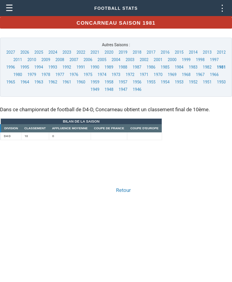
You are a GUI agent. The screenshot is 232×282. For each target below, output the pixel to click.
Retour (123, 190)
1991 (81, 67)
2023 (66, 52)
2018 (137, 52)
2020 (109, 52)
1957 (123, 82)
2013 (207, 52)
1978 (45, 74)
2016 (165, 52)
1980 (17, 74)
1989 (109, 67)
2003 (130, 60)
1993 (52, 67)
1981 (221, 67)
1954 (165, 82)
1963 (38, 82)
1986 (150, 67)
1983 (193, 67)
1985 (165, 67)
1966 (214, 74)
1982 (207, 67)
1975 (88, 74)
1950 (221, 82)
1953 (179, 82)
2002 (144, 60)
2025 (38, 52)
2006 (88, 60)
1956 (137, 82)
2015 (179, 52)
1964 (24, 82)
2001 (158, 60)
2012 (221, 52)
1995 (24, 67)
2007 (74, 60)
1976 (74, 74)
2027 (10, 52)
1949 (95, 89)
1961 (66, 82)
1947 (123, 89)
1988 (122, 67)
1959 (95, 82)
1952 (193, 82)
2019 (123, 52)
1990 (95, 67)
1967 (200, 74)
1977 (59, 74)
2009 (45, 60)
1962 (52, 82)
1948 (109, 89)
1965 (10, 82)
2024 (52, 52)
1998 (200, 60)
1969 (172, 74)
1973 (116, 74)
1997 (214, 60)
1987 (136, 67)
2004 (116, 60)
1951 (207, 82)
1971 (144, 74)
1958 (109, 82)
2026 (24, 52)
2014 (193, 52)
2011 (17, 60)
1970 (158, 74)
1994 (38, 67)
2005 (102, 60)
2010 (31, 60)
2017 (151, 52)
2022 (81, 52)
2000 (172, 60)
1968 (186, 74)
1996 (10, 67)
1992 (66, 67)
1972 (130, 74)
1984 (179, 67)
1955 (151, 82)
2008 (59, 60)
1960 (81, 82)
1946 (137, 89)
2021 (95, 52)
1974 (102, 74)
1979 (31, 74)
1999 (186, 60)
